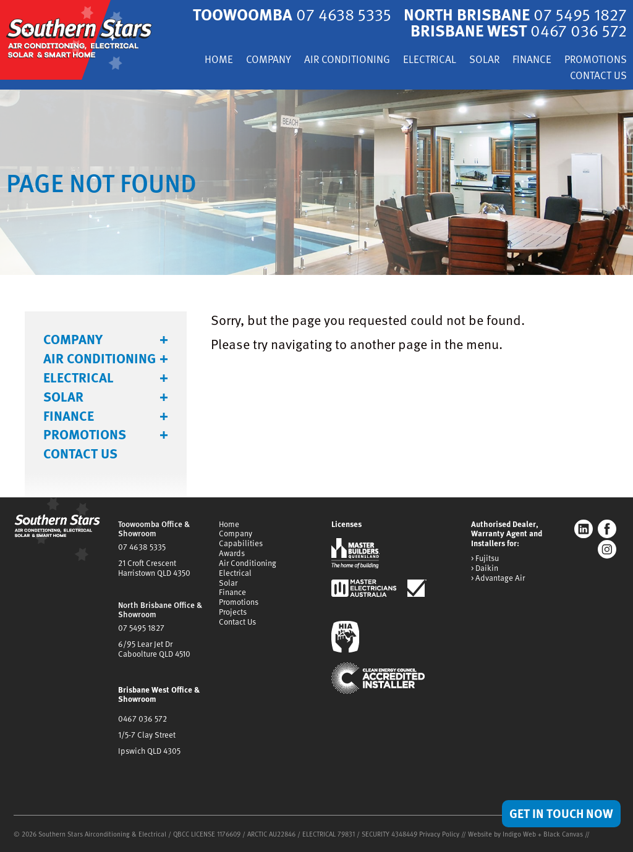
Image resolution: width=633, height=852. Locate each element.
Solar (484, 60)
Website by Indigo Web (503, 834)
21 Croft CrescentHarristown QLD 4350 (154, 568)
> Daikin (484, 568)
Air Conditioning (347, 60)
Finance (531, 60)
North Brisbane (515, 14)
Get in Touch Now (561, 813)
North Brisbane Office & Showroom (160, 610)
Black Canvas (563, 834)
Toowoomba (292, 14)
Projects (233, 611)
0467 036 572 (142, 718)
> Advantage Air (498, 578)
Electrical (429, 60)
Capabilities (241, 543)
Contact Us (598, 76)
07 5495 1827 (141, 628)
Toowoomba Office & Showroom (154, 529)
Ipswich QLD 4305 (149, 750)
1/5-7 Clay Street (147, 734)
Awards (232, 553)
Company (268, 60)
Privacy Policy (439, 834)
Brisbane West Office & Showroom (159, 694)
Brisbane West (518, 30)
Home (219, 60)
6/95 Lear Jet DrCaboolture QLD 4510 (154, 649)
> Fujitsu (485, 558)
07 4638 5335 (142, 547)
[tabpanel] (316, 182)
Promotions (595, 60)
